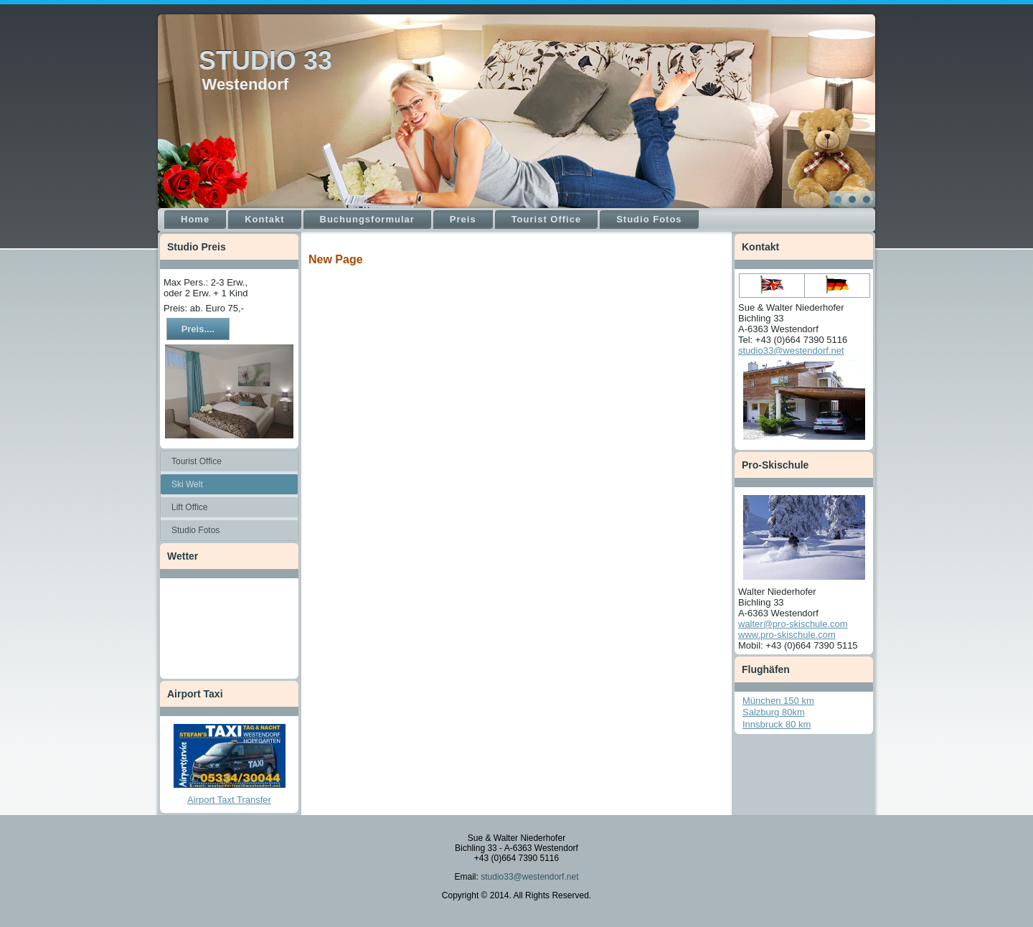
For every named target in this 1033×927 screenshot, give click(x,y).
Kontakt (264, 219)
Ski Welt (187, 484)
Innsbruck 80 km (776, 724)
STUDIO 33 (265, 60)
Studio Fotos (648, 219)
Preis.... (197, 329)
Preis (463, 219)
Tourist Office (546, 219)
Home (195, 219)
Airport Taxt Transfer (229, 799)
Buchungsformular (367, 219)
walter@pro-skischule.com (793, 623)
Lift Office (189, 507)
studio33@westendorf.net (791, 350)
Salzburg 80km (773, 712)
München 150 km (778, 700)
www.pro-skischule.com (787, 634)
